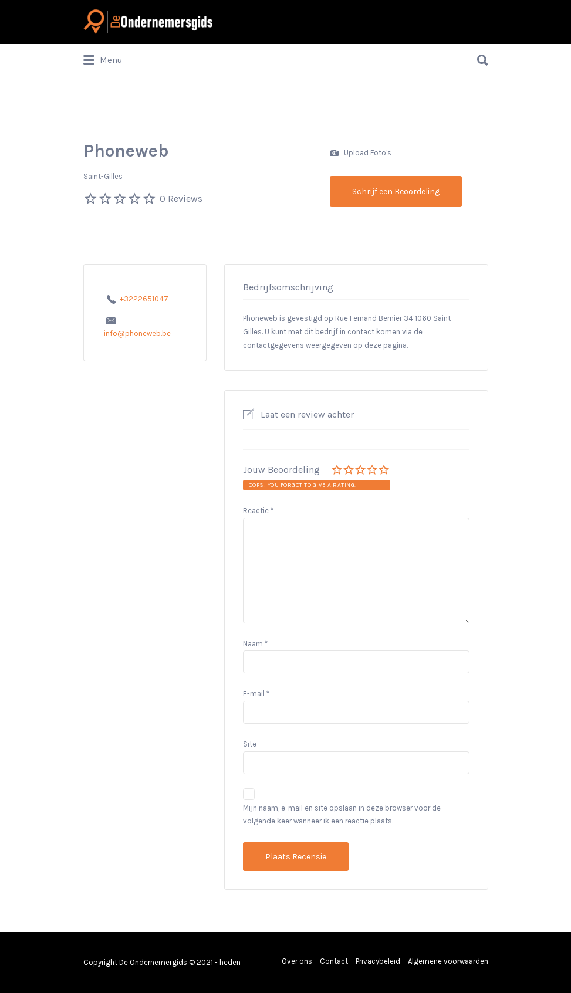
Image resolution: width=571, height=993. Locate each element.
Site (249, 744)
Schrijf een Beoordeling (396, 191)
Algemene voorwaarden (448, 961)
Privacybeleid (378, 961)
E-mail (256, 693)
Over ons (297, 961)
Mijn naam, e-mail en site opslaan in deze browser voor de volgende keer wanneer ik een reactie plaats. (342, 815)
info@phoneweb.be (137, 333)
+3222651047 (144, 298)
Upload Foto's (360, 153)
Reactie (258, 510)
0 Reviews (181, 198)
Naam (255, 643)
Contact (334, 961)
